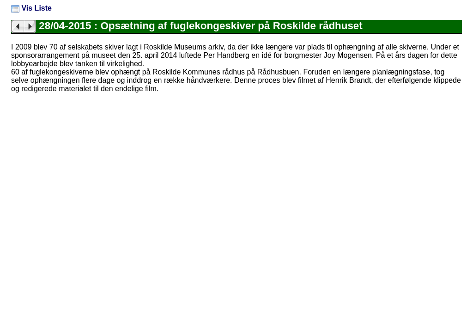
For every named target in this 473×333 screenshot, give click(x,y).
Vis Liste (31, 8)
